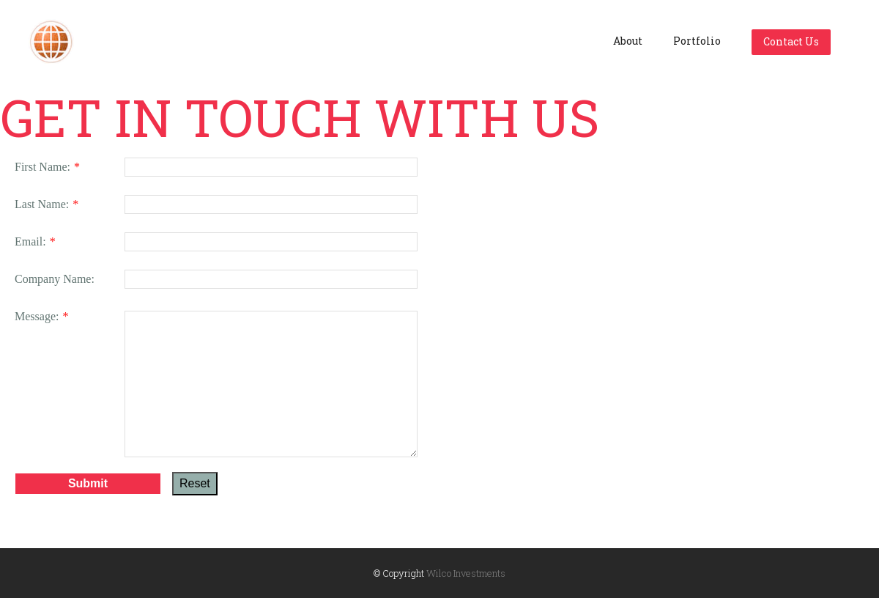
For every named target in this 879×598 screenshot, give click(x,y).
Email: (30, 241)
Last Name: (42, 204)
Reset (194, 481)
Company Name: (54, 279)
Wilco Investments (465, 573)
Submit (88, 481)
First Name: (42, 166)
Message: (37, 316)
